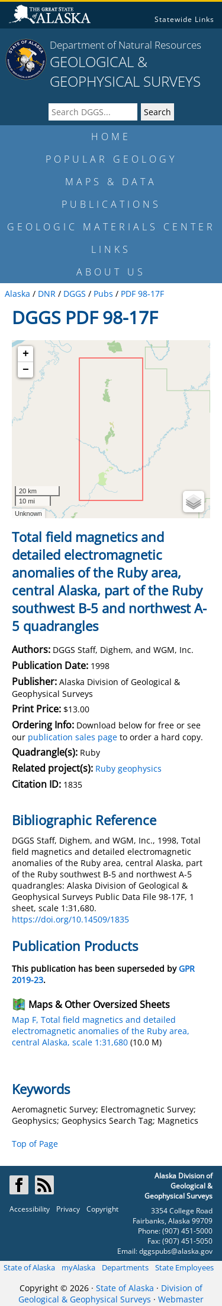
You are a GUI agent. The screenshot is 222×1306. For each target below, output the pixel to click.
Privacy (68, 1209)
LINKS (111, 249)
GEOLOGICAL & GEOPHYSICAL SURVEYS (125, 71)
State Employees (184, 1267)
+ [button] (25, 354)
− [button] (25, 370)
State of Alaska (29, 1267)
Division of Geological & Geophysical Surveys (110, 1293)
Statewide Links (184, 19)
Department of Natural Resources (125, 45)
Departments (125, 1267)
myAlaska (78, 1267)
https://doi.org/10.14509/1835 (70, 919)
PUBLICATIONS (111, 204)
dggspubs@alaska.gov (176, 1251)
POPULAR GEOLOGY (111, 159)
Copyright (102, 1209)
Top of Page (35, 1143)
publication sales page (72, 737)
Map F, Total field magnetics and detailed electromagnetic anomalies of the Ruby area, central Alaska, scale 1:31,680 (100, 1031)
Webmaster (181, 1299)
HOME (111, 136)
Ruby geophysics (128, 768)
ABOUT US (111, 271)
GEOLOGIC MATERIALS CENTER (111, 226)
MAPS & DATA (111, 181)
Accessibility (29, 1209)
